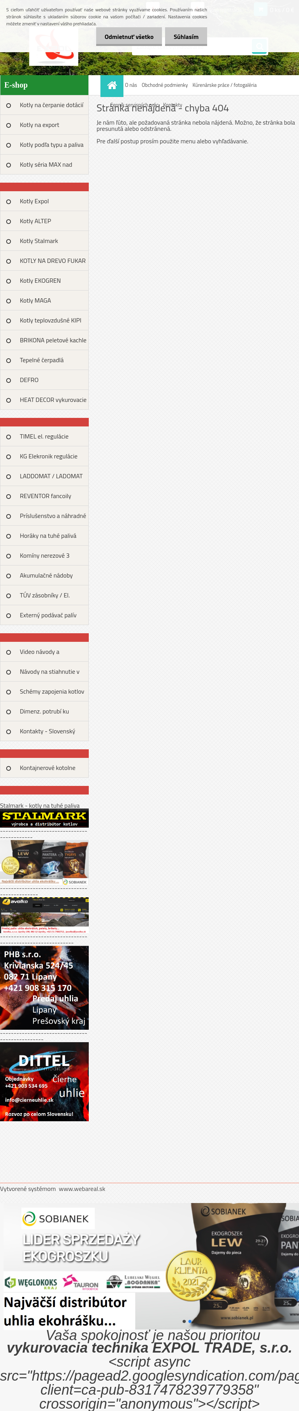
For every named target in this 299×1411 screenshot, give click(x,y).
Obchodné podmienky (165, 85)
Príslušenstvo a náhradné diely (53, 518)
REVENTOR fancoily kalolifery (45, 498)
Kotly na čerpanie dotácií (51, 104)
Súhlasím (184, 36)
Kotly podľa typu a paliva (52, 144)
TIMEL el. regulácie (44, 436)
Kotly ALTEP (35, 220)
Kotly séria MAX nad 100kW (46, 167)
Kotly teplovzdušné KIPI (50, 320)
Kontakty (172, 105)
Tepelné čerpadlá (42, 360)
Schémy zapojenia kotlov (52, 691)
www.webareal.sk (82, 1188)
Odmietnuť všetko (125, 36)
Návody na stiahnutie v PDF (49, 674)
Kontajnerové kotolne (48, 767)
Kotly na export (39, 124)
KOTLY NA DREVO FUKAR (53, 260)
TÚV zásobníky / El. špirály (45, 597)
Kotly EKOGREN (40, 280)
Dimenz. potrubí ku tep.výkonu (44, 713)
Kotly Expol (34, 201)
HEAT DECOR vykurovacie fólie (53, 402)
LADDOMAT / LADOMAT (51, 476)
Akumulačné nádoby (46, 575)
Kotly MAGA (35, 300)
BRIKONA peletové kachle (53, 340)
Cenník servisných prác (134, 105)
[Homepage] (113, 85)
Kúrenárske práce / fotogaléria (225, 85)
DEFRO (29, 379)
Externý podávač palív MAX (48, 617)
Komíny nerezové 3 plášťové (45, 558)
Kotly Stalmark (39, 240)
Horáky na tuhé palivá (48, 535)
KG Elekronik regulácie (48, 456)
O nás (131, 85)
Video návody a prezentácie (40, 654)
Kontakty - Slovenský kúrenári (47, 733)
